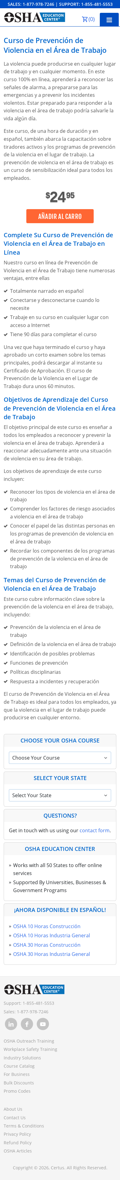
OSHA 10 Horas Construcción (47, 926)
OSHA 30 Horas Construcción (47, 945)
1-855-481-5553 (97, 4)
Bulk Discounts (19, 1083)
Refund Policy (18, 1143)
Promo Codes (17, 1091)
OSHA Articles (18, 1151)
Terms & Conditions (24, 1126)
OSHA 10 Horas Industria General (51, 935)
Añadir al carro (60, 216)
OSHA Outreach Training (29, 1041)
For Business (17, 1074)
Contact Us (15, 1117)
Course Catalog (19, 1066)
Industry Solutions (22, 1058)
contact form (95, 830)
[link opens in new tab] (11, 1024)
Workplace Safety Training (30, 1049)
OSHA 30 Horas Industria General (51, 954)
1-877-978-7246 (38, 4)
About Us (13, 1109)
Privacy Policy (17, 1134)
